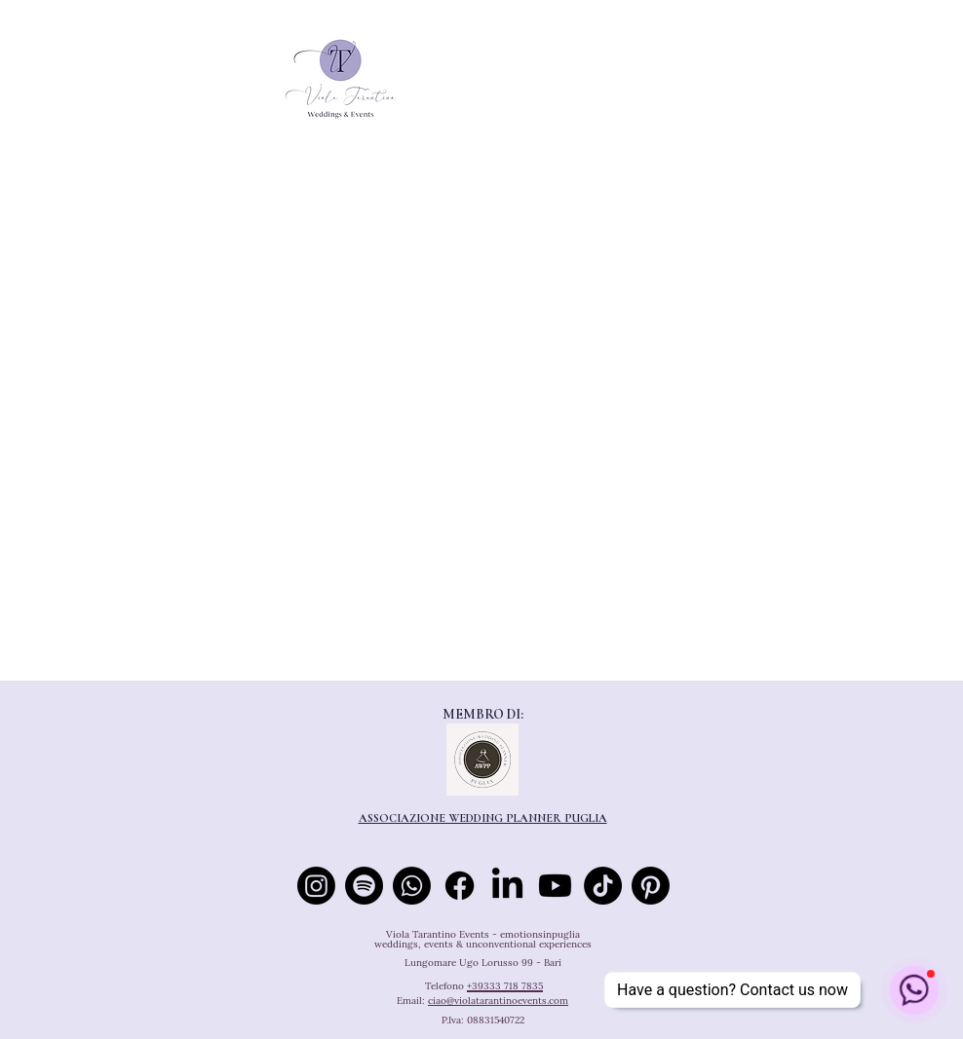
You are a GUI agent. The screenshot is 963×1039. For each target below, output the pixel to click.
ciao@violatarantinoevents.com (498, 1000)
